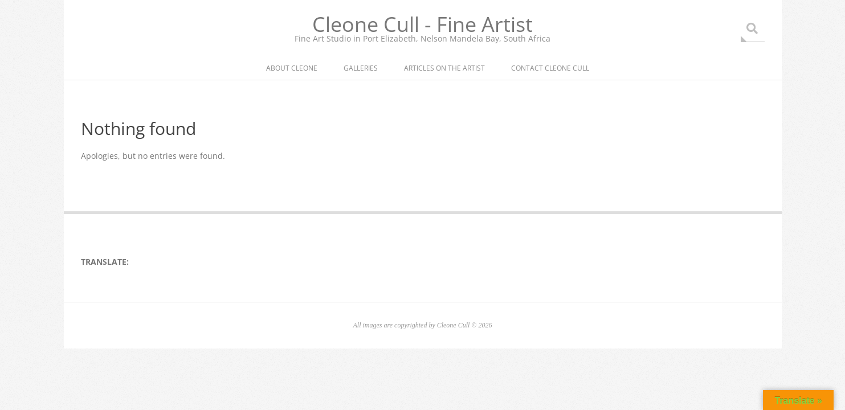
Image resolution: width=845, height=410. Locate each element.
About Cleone (291, 68)
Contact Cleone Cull (550, 68)
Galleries (361, 68)
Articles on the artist (444, 68)
